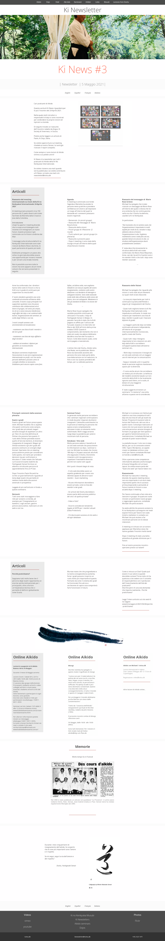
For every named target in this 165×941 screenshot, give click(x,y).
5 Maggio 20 (90, 84)
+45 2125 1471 (137, 937)
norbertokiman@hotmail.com (24, 727)
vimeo (28, 920)
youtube (27, 926)
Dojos (82, 927)
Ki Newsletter (82, 9)
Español (77, 93)
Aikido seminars (82, 923)
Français (88, 93)
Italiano (97, 93)
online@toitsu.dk (139, 678)
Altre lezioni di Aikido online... (134, 689)
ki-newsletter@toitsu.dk (47, 174)
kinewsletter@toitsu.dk (82, 937)
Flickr (137, 920)
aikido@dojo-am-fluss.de (77, 733)
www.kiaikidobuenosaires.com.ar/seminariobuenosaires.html (27, 711)
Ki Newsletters (82, 919)
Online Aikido (25, 657)
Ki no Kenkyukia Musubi (82, 915)
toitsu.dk (142, 665)
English (67, 93)
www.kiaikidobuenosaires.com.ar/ (25, 729)
